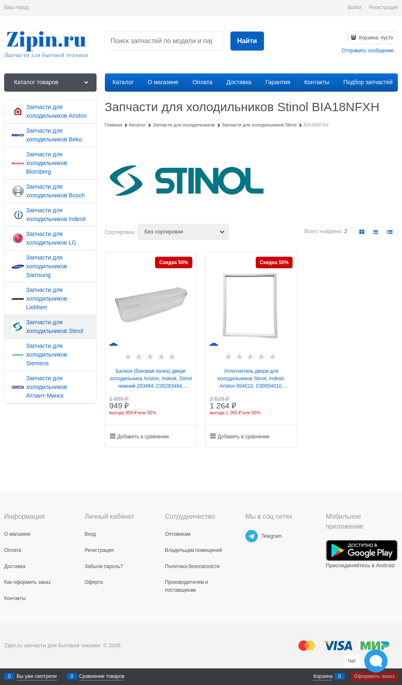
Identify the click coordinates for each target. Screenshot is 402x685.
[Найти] (247, 41)
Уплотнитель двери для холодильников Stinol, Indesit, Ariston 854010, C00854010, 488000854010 (251, 379)
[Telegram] (251, 536)
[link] (362, 232)
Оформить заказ (374, 676)
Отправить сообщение (367, 50)
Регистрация (383, 7)
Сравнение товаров (102, 676)
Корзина (322, 676)
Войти (355, 7)
